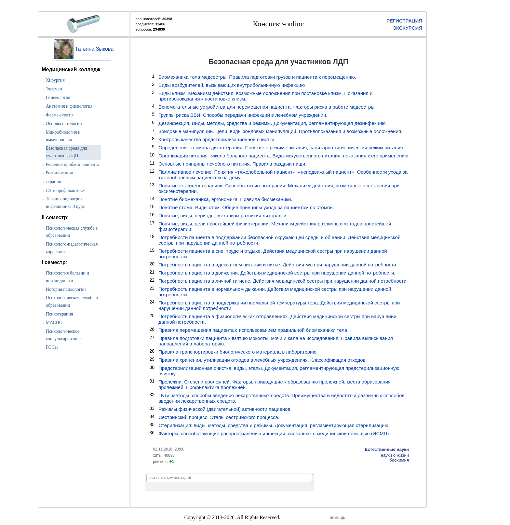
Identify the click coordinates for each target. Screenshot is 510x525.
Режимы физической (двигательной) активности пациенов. (224, 409)
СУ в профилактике (65, 190)
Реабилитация (59, 172)
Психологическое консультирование (63, 335)
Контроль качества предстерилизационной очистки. (216, 139)
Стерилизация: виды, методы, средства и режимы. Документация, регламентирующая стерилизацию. (274, 425)
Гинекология (58, 97)
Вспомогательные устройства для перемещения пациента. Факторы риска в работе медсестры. (267, 107)
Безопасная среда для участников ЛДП (66, 152)
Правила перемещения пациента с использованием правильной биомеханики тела (252, 330)
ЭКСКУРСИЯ (407, 28)
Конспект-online (278, 24)
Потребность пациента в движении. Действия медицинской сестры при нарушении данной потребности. (276, 273)
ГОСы (52, 347)
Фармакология (60, 115)
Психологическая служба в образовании (72, 232)
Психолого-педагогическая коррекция (72, 248)
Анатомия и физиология (69, 106)
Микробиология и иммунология (63, 136)
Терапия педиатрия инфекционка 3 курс (65, 202)
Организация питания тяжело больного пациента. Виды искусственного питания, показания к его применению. (283, 155)
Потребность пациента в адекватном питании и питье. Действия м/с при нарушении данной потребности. (277, 264)
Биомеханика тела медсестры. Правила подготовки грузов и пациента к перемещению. (257, 77)
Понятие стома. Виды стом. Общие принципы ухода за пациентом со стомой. (246, 207)
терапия (53, 181)
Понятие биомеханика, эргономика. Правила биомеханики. (225, 199)
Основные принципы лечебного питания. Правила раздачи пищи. (232, 164)
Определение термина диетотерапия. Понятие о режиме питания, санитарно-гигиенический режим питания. (281, 147)
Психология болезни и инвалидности (67, 277)
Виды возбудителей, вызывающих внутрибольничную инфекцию (231, 85)
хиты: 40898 (164, 455)
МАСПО (54, 322)
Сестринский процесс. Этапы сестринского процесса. (218, 417)
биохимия (399, 460)
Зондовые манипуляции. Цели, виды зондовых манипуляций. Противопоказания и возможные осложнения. (280, 131)
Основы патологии (64, 123)
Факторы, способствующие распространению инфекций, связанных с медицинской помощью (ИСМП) (273, 433)
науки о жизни (395, 455)
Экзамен (54, 89)
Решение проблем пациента (72, 164)
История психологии (66, 289)
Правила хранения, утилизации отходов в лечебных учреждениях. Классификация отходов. (262, 360)
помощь (337, 517)
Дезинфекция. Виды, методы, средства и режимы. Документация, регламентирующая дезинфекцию (272, 123)
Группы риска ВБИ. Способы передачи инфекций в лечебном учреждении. (243, 115)
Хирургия (55, 80)
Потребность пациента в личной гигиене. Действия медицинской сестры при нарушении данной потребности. (283, 281)
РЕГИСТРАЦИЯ (404, 20)
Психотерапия (59, 314)
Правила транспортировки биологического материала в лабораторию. (238, 352)
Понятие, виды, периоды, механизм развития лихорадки (222, 215)
